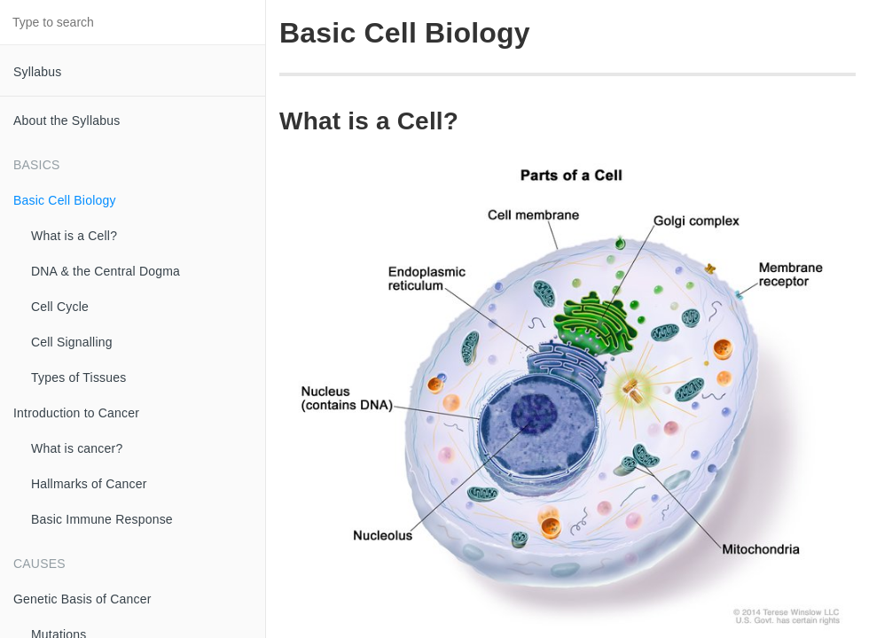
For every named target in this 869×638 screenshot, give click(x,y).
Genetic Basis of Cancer (82, 599)
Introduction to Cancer (76, 413)
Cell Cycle (60, 307)
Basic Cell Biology (64, 200)
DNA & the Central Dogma (105, 271)
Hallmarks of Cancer (89, 484)
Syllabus (37, 72)
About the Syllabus (66, 120)
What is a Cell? (74, 236)
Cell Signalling (72, 342)
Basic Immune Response (102, 519)
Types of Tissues (78, 377)
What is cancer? (76, 448)
